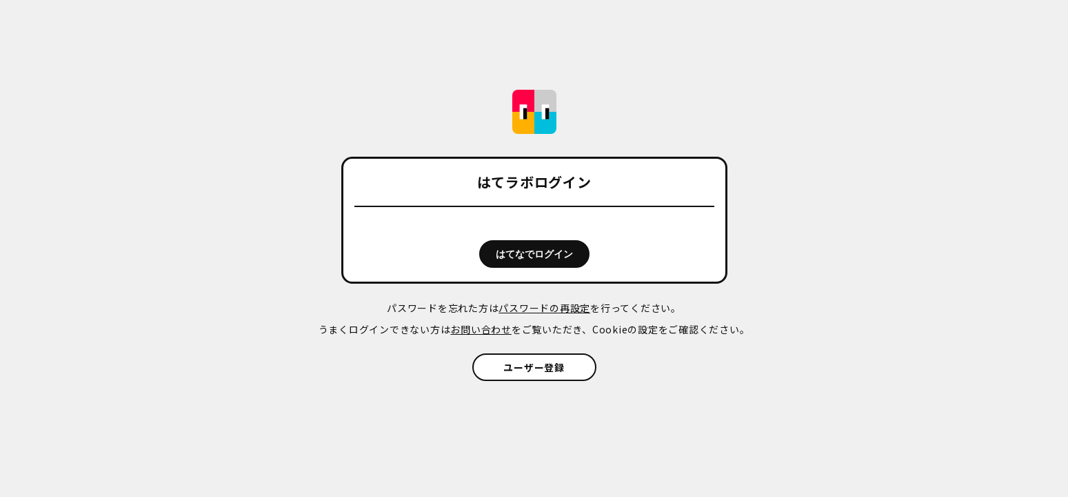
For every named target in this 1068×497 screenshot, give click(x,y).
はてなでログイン (534, 254)
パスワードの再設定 (544, 308)
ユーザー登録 (534, 367)
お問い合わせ (481, 329)
